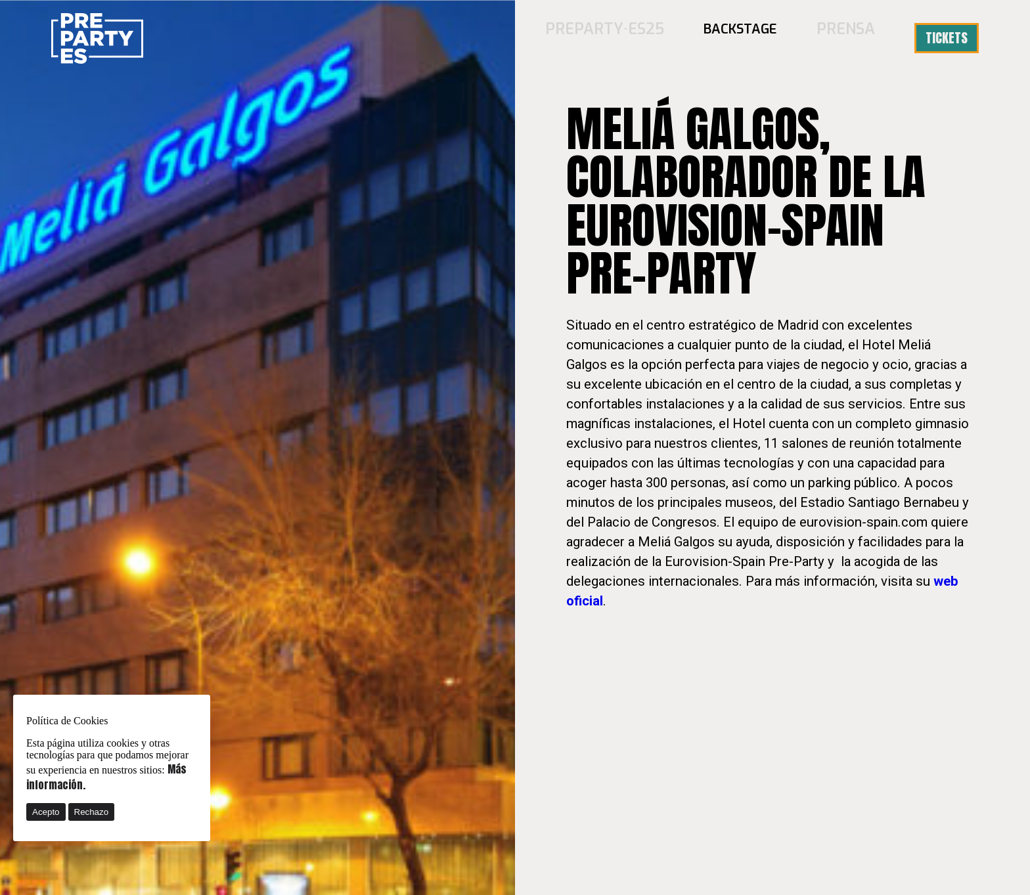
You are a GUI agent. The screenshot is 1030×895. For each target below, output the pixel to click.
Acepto (46, 812)
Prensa (850, 38)
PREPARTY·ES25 (623, 38)
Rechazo (91, 812)
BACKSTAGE (749, 38)
